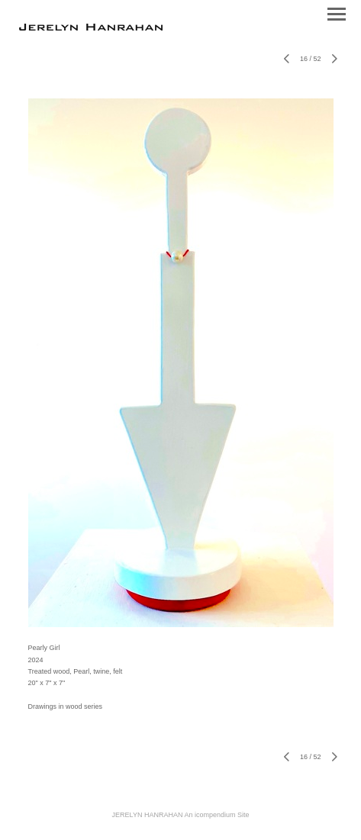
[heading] (91, 27)
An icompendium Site (216, 815)
